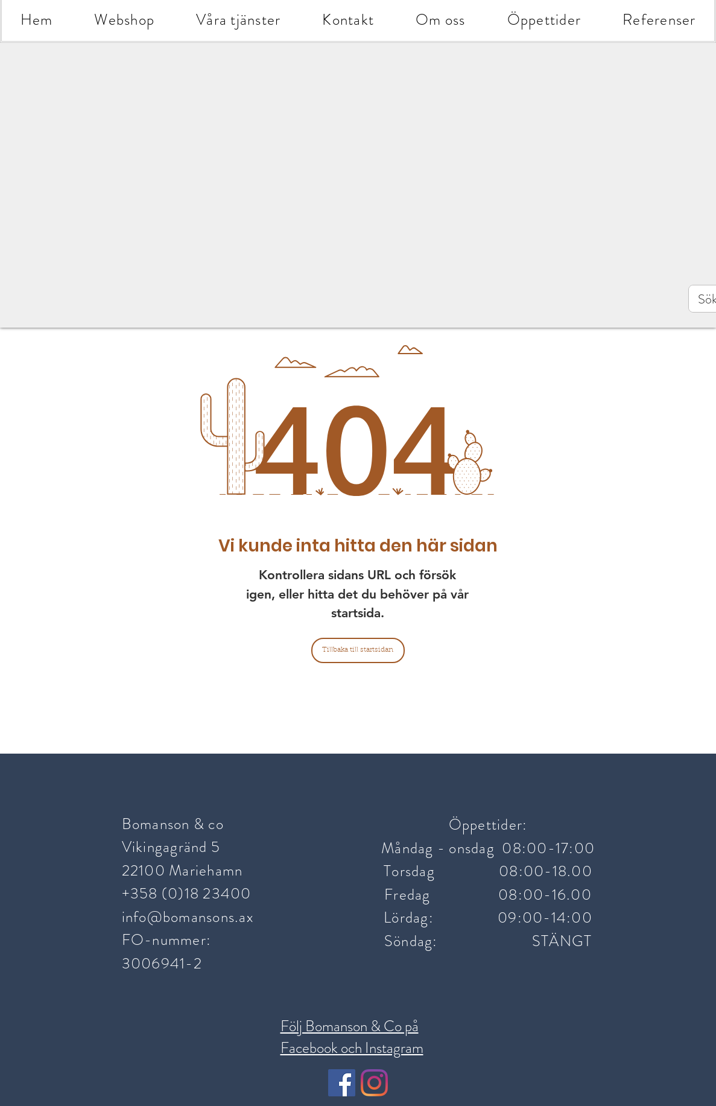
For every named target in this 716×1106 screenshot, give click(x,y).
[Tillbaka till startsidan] (358, 650)
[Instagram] (374, 1082)
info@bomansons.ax (187, 917)
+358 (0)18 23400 (188, 893)
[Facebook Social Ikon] (341, 1082)
